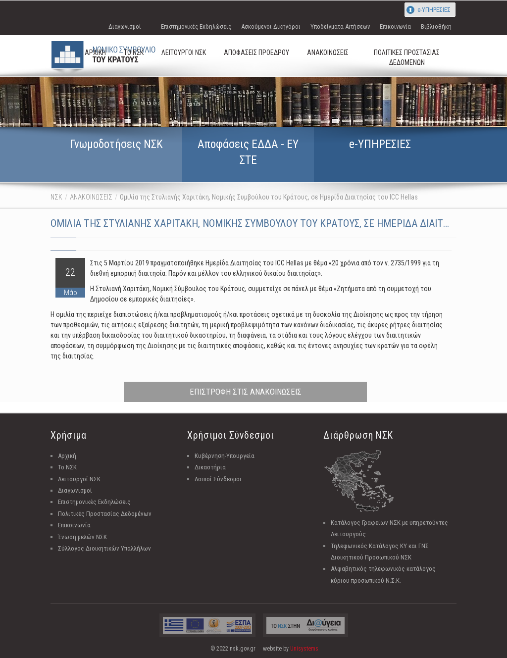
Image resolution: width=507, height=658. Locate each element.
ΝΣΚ (56, 197)
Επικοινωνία (395, 26)
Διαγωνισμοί (124, 26)
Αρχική (67, 455)
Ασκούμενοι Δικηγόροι (271, 26)
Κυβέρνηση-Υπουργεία (224, 455)
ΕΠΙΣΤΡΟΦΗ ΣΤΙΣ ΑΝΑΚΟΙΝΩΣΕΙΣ (246, 392)
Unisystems (304, 648)
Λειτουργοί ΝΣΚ (79, 479)
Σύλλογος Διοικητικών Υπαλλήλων (104, 548)
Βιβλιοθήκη (436, 26)
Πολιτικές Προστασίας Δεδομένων (105, 513)
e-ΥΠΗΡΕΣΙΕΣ (434, 9)
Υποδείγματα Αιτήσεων (340, 26)
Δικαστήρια (210, 467)
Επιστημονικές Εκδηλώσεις (196, 26)
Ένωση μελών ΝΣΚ (82, 537)
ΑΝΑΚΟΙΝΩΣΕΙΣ (91, 197)
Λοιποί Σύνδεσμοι (218, 479)
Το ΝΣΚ (67, 467)
